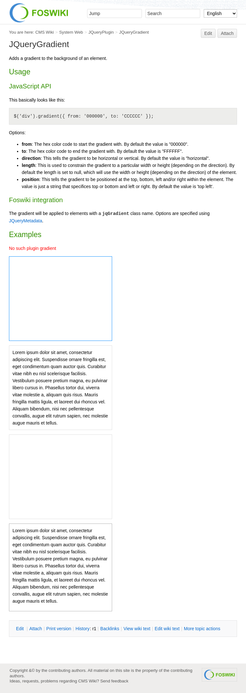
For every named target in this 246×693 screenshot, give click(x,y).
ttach (35, 628)
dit (20, 628)
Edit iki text (167, 628)
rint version (58, 628)
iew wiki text (137, 628)
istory (83, 628)
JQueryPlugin (101, 32)
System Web (71, 32)
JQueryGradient (134, 32)
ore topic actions (202, 628)
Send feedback (114, 681)
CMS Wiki (44, 32)
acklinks (109, 628)
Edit (208, 33)
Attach (227, 33)
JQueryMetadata (25, 220)
